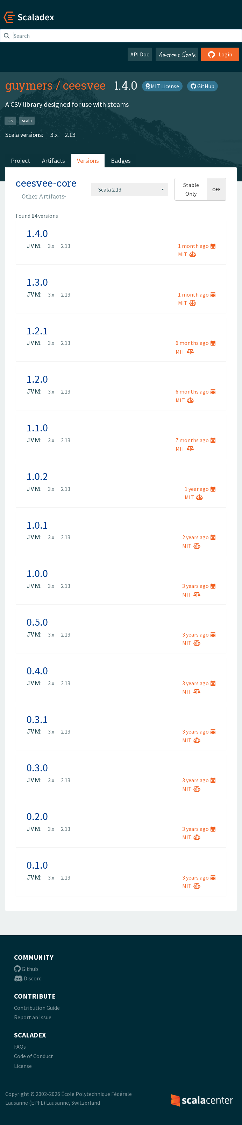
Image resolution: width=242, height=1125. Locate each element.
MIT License (162, 86)
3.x (54, 135)
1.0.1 (37, 525)
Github (26, 968)
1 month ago (196, 245)
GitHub (202, 86)
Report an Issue (32, 1017)
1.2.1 (37, 330)
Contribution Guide (37, 1007)
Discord (28, 978)
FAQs (20, 1046)
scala (27, 121)
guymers (29, 85)
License (23, 1065)
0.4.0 (37, 670)
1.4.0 (37, 233)
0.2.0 (37, 816)
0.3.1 (37, 719)
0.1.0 (37, 864)
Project (20, 161)
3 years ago (198, 585)
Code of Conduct (33, 1056)
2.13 (70, 135)
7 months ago (195, 440)
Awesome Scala (176, 54)
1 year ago (200, 488)
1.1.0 (37, 427)
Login (220, 54)
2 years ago (198, 537)
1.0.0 (37, 573)
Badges (121, 161)
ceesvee (84, 85)
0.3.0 (37, 767)
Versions (88, 161)
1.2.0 (37, 379)
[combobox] (129, 189)
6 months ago (195, 342)
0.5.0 (37, 622)
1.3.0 (37, 282)
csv (10, 121)
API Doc (139, 54)
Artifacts (53, 161)
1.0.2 (37, 476)
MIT (187, 254)
